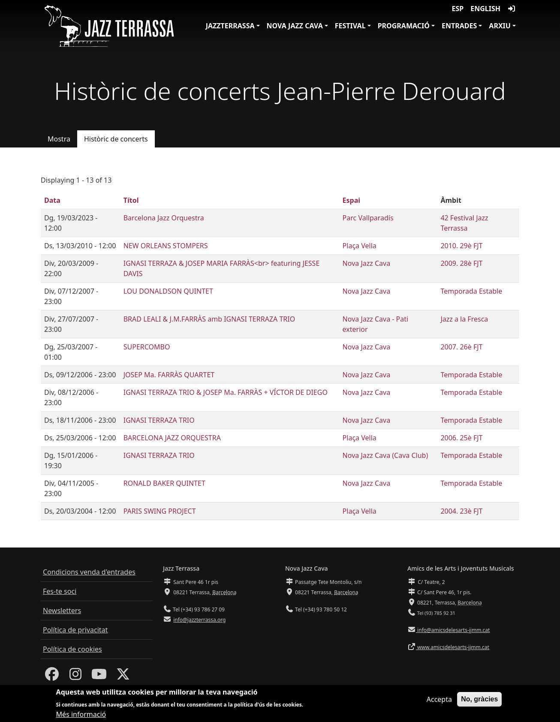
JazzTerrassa (230, 25)
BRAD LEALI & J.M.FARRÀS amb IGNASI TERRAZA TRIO (209, 319)
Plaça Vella (359, 245)
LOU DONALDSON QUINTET (168, 291)
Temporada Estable (471, 291)
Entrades (459, 25)
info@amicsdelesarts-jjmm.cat (453, 630)
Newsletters (62, 610)
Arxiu (500, 25)
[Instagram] (75, 676)
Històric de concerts (116, 139)
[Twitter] (123, 676)
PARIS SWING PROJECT (159, 511)
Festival (350, 25)
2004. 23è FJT (461, 511)
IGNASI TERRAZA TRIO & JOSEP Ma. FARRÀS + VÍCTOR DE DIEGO (225, 392)
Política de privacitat (75, 630)
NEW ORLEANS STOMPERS (165, 245)
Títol (131, 200)
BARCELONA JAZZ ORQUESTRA (172, 437)
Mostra (59, 139)
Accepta (439, 702)
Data (52, 200)
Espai (351, 200)
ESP (458, 8)
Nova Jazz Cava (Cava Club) (385, 455)
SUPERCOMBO (146, 347)
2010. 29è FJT (461, 245)
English (485, 8)
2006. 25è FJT (461, 437)
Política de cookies (72, 649)
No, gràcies (479, 702)
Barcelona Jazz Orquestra (163, 218)
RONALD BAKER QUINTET (164, 483)
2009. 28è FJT (461, 263)
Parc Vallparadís (368, 218)
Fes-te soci (59, 591)
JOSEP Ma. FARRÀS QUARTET (169, 374)
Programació (404, 25)
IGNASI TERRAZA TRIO (159, 420)
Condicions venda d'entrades (89, 572)
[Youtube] (99, 676)
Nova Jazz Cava (295, 25)
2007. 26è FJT (461, 347)
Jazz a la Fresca (464, 319)
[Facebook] (51, 676)
